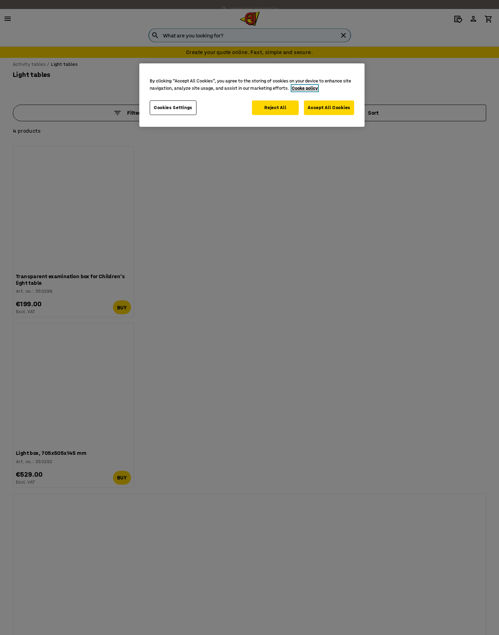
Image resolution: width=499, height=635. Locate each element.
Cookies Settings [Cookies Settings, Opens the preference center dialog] (173, 108)
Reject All (275, 108)
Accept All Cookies (329, 108)
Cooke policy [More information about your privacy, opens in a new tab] (305, 88)
